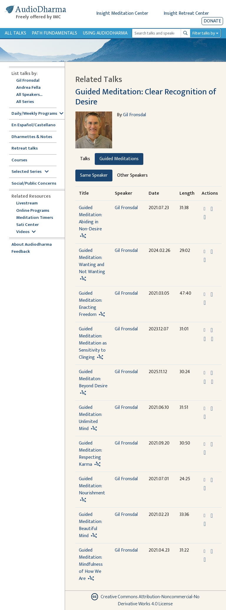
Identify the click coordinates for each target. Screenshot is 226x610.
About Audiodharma (31, 244)
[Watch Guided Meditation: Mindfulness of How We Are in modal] (205, 559)
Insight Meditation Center (122, 13)
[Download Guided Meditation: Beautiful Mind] (212, 515)
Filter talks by (203, 33)
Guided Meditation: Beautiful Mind (90, 525)
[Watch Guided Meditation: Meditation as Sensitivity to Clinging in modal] (205, 339)
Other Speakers (132, 175)
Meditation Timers (34, 217)
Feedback (20, 251)
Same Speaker (94, 175)
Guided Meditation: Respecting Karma (90, 453)
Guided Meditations (119, 159)
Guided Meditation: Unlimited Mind (90, 418)
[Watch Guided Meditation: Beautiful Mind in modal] (205, 524)
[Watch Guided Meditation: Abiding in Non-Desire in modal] (205, 217)
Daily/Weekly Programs (37, 113)
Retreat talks (24, 148)
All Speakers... (29, 94)
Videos (26, 232)
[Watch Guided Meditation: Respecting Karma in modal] (205, 452)
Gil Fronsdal (27, 80)
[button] (205, 209)
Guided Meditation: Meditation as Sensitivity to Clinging (93, 343)
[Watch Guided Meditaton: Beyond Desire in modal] (205, 381)
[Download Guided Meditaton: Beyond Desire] (212, 372)
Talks (85, 159)
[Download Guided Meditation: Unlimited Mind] (212, 408)
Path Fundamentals (54, 33)
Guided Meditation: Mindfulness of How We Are (91, 564)
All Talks (15, 33)
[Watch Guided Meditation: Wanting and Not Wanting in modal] (205, 260)
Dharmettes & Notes (31, 137)
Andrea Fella (28, 87)
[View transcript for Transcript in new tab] (212, 339)
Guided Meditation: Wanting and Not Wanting (92, 261)
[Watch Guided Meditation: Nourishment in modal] (205, 488)
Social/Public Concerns (33, 183)
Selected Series (30, 171)
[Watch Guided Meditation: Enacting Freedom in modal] (205, 302)
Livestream (27, 203)
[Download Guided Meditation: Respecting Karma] (212, 444)
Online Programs (32, 210)
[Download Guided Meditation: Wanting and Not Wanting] (212, 251)
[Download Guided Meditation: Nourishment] (212, 479)
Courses (19, 160)
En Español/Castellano (33, 125)
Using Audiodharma (105, 33)
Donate (212, 21)
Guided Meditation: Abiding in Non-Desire (90, 218)
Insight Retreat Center (186, 13)
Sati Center (27, 225)
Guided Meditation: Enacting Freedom (90, 304)
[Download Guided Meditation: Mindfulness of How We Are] (212, 551)
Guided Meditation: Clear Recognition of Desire (145, 97)
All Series (25, 102)
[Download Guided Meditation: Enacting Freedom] (212, 294)
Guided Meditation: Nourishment (92, 486)
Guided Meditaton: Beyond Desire (93, 379)
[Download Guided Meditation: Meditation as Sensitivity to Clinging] (212, 330)
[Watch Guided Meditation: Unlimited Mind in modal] (205, 417)
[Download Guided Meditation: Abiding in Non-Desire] (212, 208)
